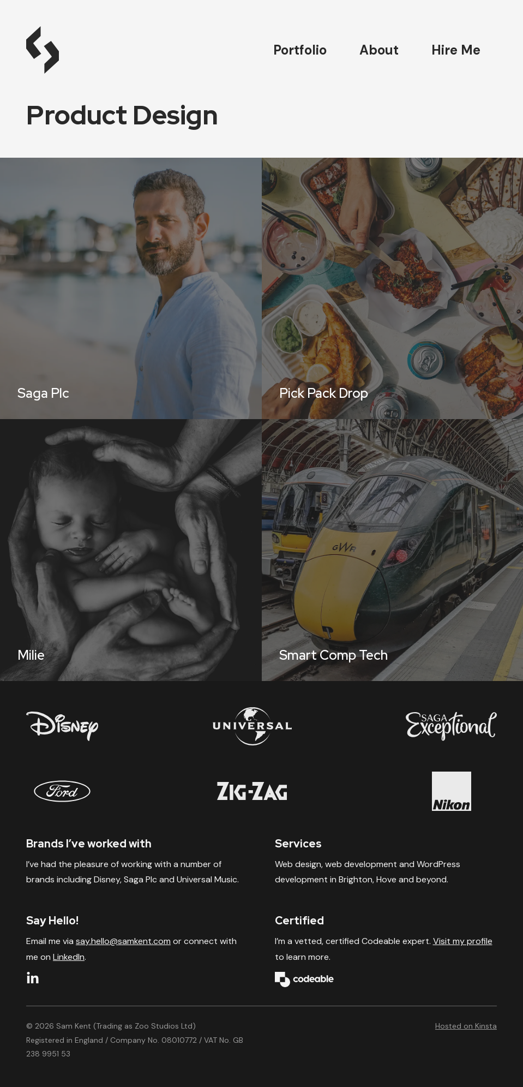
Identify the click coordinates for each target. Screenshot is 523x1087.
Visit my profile (462, 941)
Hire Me (455, 49)
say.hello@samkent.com (123, 941)
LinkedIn (69, 957)
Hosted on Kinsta (466, 1026)
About (379, 49)
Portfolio (300, 49)
